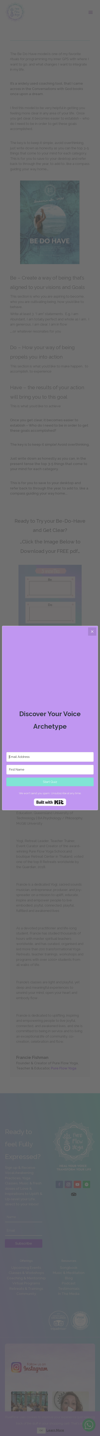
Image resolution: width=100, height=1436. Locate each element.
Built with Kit (50, 802)
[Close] (92, 631)
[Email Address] (50, 757)
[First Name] (50, 769)
